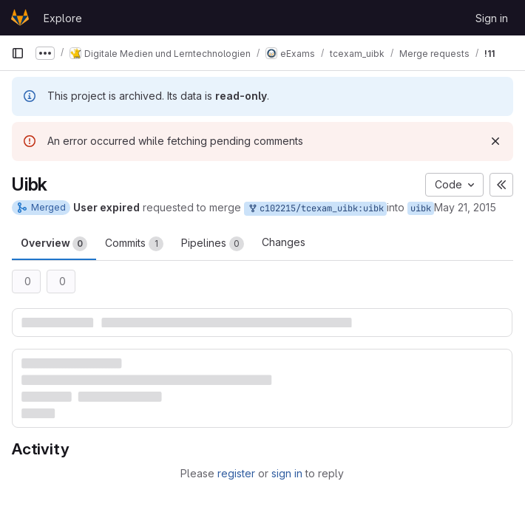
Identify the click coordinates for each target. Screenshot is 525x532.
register (236, 473)
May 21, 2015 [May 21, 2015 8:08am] (465, 207)
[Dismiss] (495, 141)
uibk (420, 208)
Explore (63, 18)
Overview (54, 243)
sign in (286, 473)
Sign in (491, 18)
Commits (134, 243)
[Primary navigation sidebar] (18, 53)
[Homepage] (20, 18)
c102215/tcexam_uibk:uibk (315, 208)
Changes (283, 242)
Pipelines (212, 243)
